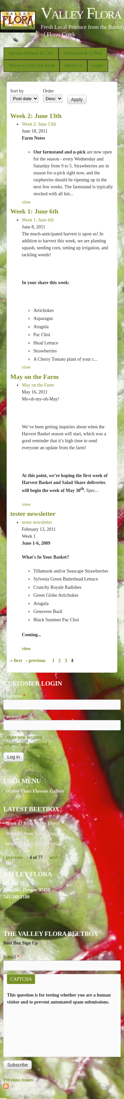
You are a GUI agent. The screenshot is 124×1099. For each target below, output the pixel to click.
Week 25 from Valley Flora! (33, 833)
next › (55, 857)
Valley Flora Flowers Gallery (35, 791)
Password (13, 716)
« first (16, 660)
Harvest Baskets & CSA (31, 53)
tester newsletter (33, 513)
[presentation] (34, 1029)
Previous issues (18, 1079)
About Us (73, 65)
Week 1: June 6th (34, 211)
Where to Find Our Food (31, 65)
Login (97, 65)
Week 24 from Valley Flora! (33, 843)
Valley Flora (81, 13)
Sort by (17, 91)
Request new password (25, 744)
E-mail (11, 956)
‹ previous (35, 660)
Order (48, 91)
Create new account (22, 737)
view (26, 202)
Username (14, 696)
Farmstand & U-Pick (82, 53)
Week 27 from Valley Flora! (33, 823)
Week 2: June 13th (36, 115)
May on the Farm (34, 376)
